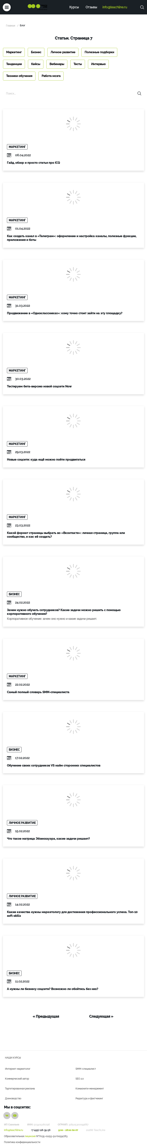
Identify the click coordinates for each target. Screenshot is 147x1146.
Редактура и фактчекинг (89, 1098)
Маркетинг (14, 52)
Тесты (78, 64)
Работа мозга (51, 76)
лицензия (30, 1136)
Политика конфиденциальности (22, 1142)
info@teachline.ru (114, 7)
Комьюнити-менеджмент (89, 1088)
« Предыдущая (46, 1016)
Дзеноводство (13, 1098)
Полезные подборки (99, 52)
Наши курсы (13, 1057)
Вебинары (57, 64)
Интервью (98, 64)
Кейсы (35, 64)
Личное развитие (63, 52)
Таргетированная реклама (20, 1088)
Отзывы (91, 7)
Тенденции (14, 64)
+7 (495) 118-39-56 (40, 1130)
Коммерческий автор (17, 1078)
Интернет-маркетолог (17, 1068)
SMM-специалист (85, 1068)
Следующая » (101, 1016)
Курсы (74, 7)
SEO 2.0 (79, 1078)
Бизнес (36, 52)
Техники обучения (19, 76)
